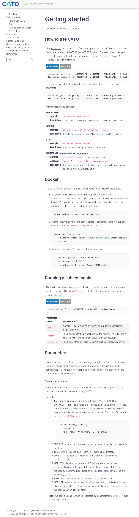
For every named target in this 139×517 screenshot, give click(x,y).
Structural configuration (17, 44)
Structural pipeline (14, 37)
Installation (11, 14)
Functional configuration (17, 47)
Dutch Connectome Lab (41, 3)
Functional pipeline (15, 41)
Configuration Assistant (17, 50)
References (11, 54)
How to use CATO (17, 21)
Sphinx (23, 514)
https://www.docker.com (100, 194)
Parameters (14, 31)
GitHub (25, 3)
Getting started (13, 17)
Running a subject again (20, 27)
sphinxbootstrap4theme (49, 514)
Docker (12, 24)
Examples (11, 34)
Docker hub (65, 202)
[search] (17, 59)
